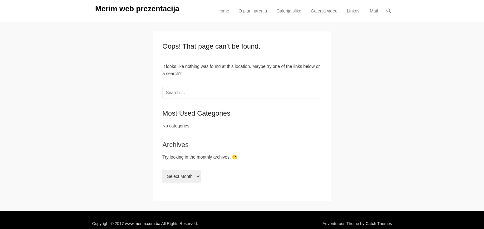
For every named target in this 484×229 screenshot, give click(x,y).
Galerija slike (288, 10)
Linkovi (354, 10)
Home (223, 10)
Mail (374, 10)
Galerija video (324, 10)
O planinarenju (253, 10)
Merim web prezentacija (137, 8)
